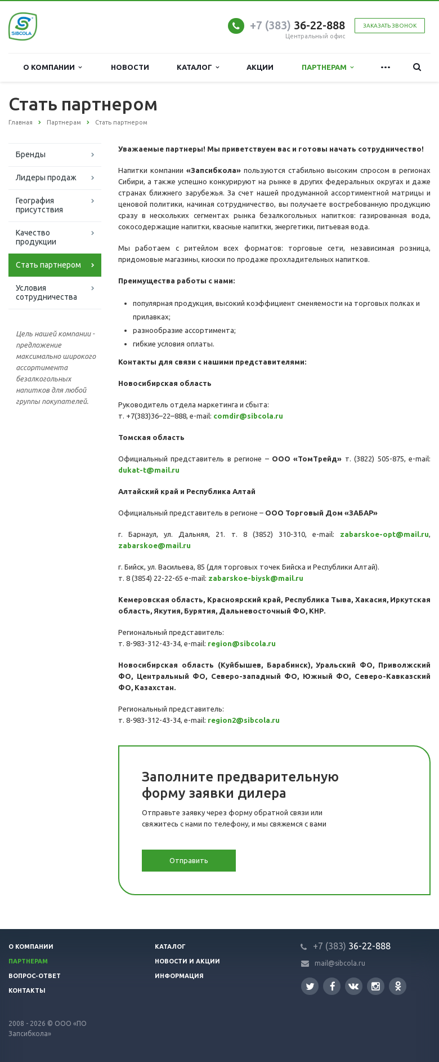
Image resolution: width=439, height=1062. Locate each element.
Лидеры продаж (46, 177)
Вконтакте (353, 985)
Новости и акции (187, 961)
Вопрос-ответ (34, 975)
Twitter (310, 986)
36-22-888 (297, 25)
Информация (179, 975)
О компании (52, 67)
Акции (260, 67)
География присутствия (39, 205)
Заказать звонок (389, 26)
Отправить (188, 860)
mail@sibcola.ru (340, 963)
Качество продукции (36, 237)
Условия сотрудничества (46, 292)
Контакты (27, 990)
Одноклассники (398, 985)
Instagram (375, 986)
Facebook (332, 986)
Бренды (31, 154)
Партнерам (327, 67)
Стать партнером (48, 264)
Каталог (198, 67)
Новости (130, 67)
